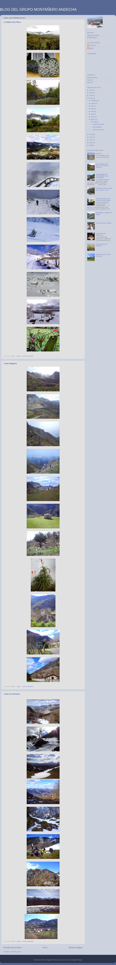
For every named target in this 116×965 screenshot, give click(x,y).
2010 (90, 142)
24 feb (95, 122)
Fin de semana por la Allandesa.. (101, 244)
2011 (90, 140)
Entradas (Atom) (16, 951)
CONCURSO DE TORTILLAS (100, 234)
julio (92, 106)
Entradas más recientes (12, 947)
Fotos (88, 80)
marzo (93, 117)
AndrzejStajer (61, 960)
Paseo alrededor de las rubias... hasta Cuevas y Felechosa (102, 165)
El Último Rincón (92, 37)
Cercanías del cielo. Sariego (103, 223)
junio (92, 108)
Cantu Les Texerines (12, 694)
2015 (90, 95)
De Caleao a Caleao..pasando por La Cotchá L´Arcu (104, 189)
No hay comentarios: (28, 356)
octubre (93, 103)
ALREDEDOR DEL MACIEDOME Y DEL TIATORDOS (102, 176)
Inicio (45, 947)
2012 (90, 137)
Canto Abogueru (10, 363)
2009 (90, 145)
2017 (90, 90)
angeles (91, 48)
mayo (92, 111)
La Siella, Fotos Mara (12, 22)
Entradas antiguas (76, 947)
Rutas (88, 82)
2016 (90, 93)
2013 (90, 134)
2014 (90, 98)
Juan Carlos (92, 45)
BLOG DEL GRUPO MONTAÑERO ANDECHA (38, 9)
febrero (93, 119)
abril (92, 114)
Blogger (80, 960)
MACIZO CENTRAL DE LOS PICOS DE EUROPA (103, 199)
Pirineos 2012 (91, 77)
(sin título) (99, 153)
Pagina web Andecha (93, 35)
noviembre (94, 100)
